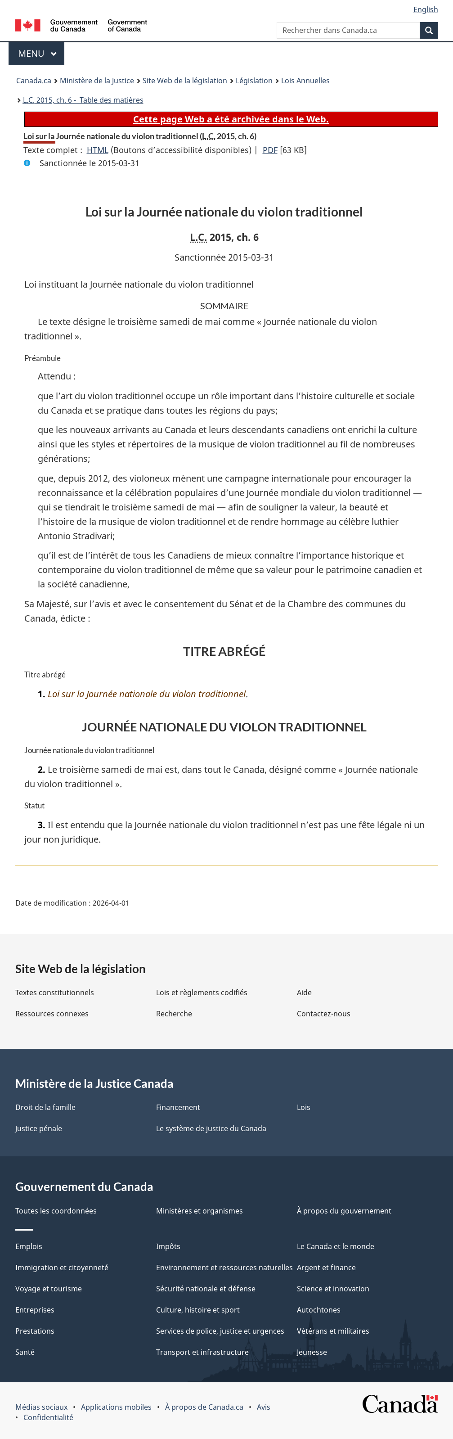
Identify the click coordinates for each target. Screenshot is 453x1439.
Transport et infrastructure (202, 1352)
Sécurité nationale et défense (206, 1289)
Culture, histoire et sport (198, 1310)
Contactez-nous (323, 1014)
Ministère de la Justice (97, 81)
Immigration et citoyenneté (61, 1267)
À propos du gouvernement (344, 1211)
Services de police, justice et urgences (220, 1331)
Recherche (174, 1014)
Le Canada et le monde (335, 1246)
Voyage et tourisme (48, 1289)
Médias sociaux (41, 1407)
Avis (263, 1407)
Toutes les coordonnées (56, 1211)
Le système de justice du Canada (211, 1128)
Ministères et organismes (199, 1211)
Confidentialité (48, 1417)
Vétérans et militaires (333, 1331)
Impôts (168, 1246)
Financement (178, 1107)
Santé (25, 1352)
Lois (303, 1107)
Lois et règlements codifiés (201, 992)
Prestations (34, 1331)
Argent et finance (326, 1267)
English (425, 9)
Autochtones (319, 1310)
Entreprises (34, 1310)
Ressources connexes (52, 1014)
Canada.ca (33, 81)
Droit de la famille (45, 1107)
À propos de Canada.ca (204, 1407)
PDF (270, 149)
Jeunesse (312, 1352)
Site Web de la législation (185, 81)
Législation (254, 81)
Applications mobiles (116, 1407)
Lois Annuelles (305, 81)
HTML (97, 149)
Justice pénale (38, 1128)
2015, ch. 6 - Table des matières (83, 100)
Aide (304, 992)
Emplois (28, 1246)
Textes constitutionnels (54, 992)
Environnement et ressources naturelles (224, 1267)
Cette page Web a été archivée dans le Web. (231, 119)
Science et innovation (333, 1289)
